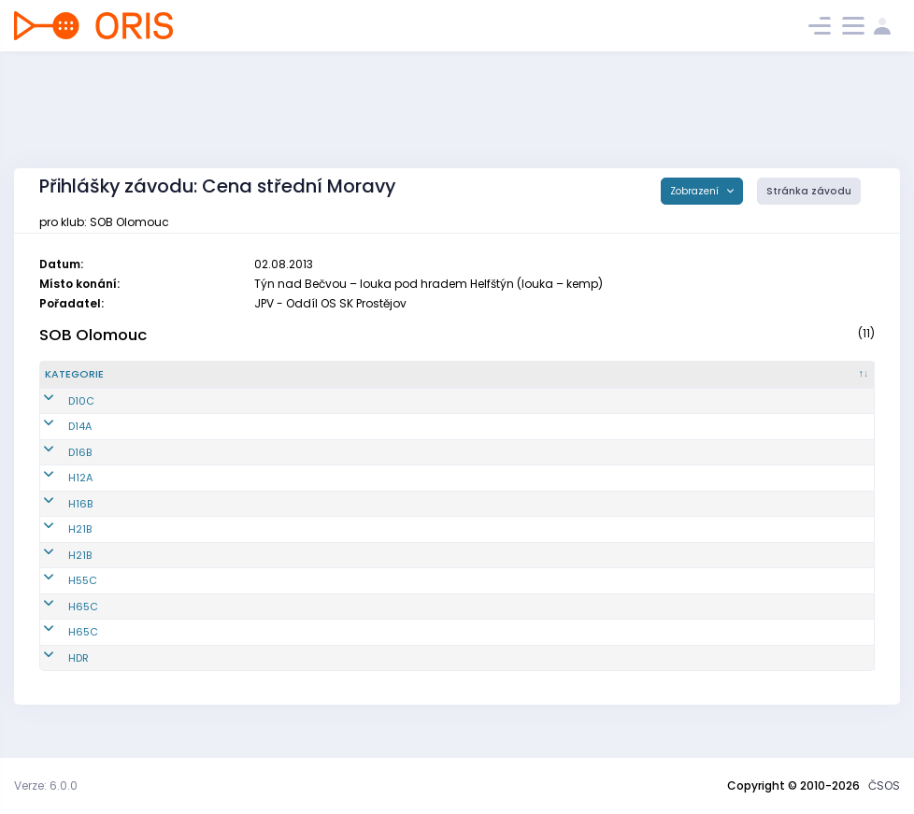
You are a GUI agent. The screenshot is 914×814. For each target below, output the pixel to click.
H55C (59, 596)
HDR (55, 672)
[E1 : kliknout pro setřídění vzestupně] (561, 382)
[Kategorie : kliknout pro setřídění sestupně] (91, 382)
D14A (56, 442)
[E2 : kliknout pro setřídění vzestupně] (650, 382)
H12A (57, 493)
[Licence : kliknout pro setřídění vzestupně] (472, 382)
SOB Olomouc (93, 334)
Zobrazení (695, 191)
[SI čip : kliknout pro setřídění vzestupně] (830, 382)
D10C (58, 415)
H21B (56, 544)
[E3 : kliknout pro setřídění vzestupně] (740, 382)
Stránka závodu (808, 191)
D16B (56, 467)
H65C (60, 621)
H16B (57, 518)
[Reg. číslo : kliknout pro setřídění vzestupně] (188, 382)
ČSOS (884, 785)
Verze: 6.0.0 (46, 785)
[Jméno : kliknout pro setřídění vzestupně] (329, 382)
